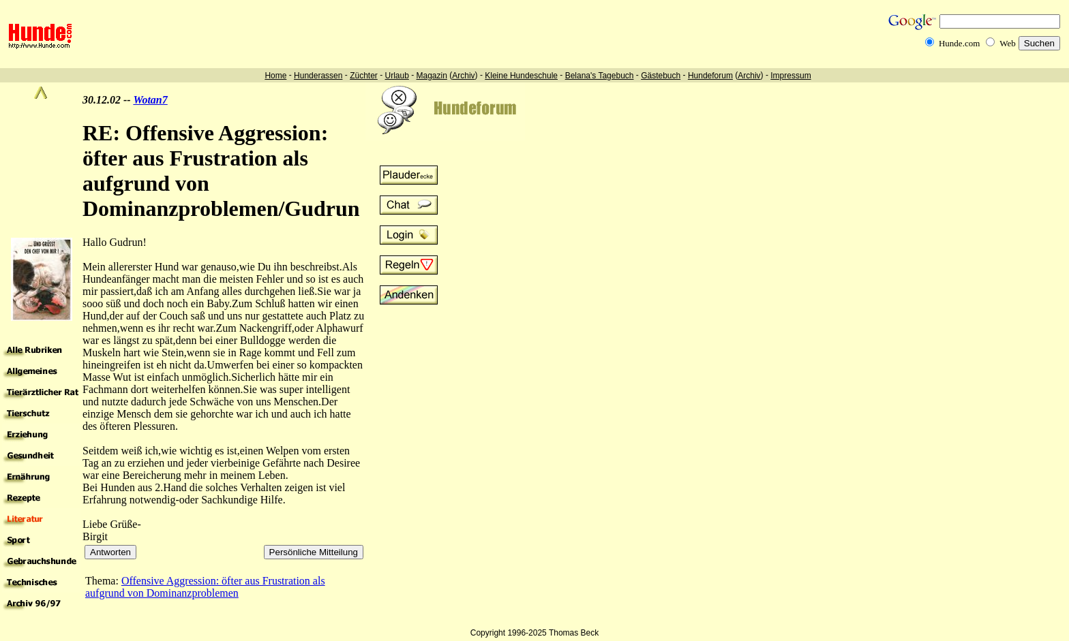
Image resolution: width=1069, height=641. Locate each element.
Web (1007, 43)
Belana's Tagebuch (599, 75)
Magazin (432, 75)
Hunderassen (318, 75)
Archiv (463, 75)
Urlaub (396, 75)
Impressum (790, 75)
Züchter (364, 75)
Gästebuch (660, 75)
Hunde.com (959, 43)
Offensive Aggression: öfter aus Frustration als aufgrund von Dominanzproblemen (205, 587)
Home (275, 75)
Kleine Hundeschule (521, 75)
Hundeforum (710, 75)
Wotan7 (150, 100)
